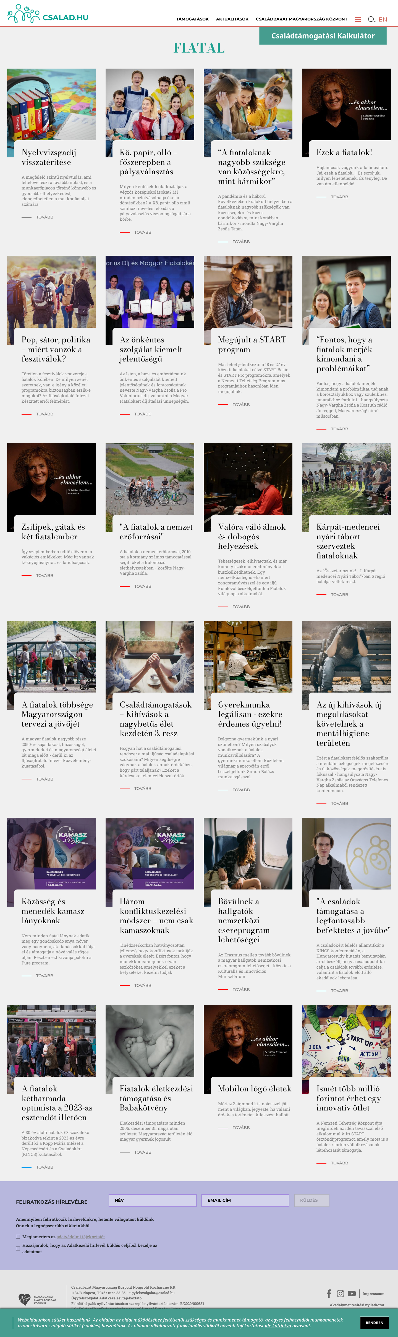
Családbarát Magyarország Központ (301, 19)
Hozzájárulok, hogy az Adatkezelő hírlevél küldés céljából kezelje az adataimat (89, 1248)
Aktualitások (232, 19)
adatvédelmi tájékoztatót (81, 1236)
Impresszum (373, 1293)
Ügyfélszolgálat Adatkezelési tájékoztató (106, 1298)
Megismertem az (63, 1236)
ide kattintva (278, 1325)
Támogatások (192, 19)
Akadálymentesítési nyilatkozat (357, 1304)
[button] (358, 19)
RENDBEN (375, 1322)
